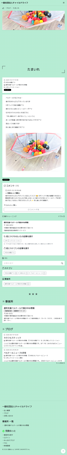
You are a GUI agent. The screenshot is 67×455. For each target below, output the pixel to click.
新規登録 (7, 446)
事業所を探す (8, 435)
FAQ (5, 443)
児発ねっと (10, 430)
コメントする (33, 209)
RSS (4, 258)
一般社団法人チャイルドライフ (14, 2)
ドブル (61, 216)
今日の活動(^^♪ (9, 252)
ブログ (8, 8)
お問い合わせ (8, 416)
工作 (6, 240)
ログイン (7, 438)
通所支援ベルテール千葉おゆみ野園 (16, 425)
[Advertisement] (33, 48)
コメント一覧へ (10, 205)
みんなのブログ (9, 440)
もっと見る (60, 363)
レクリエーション (15, 240)
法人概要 (7, 410)
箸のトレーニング (9, 216)
